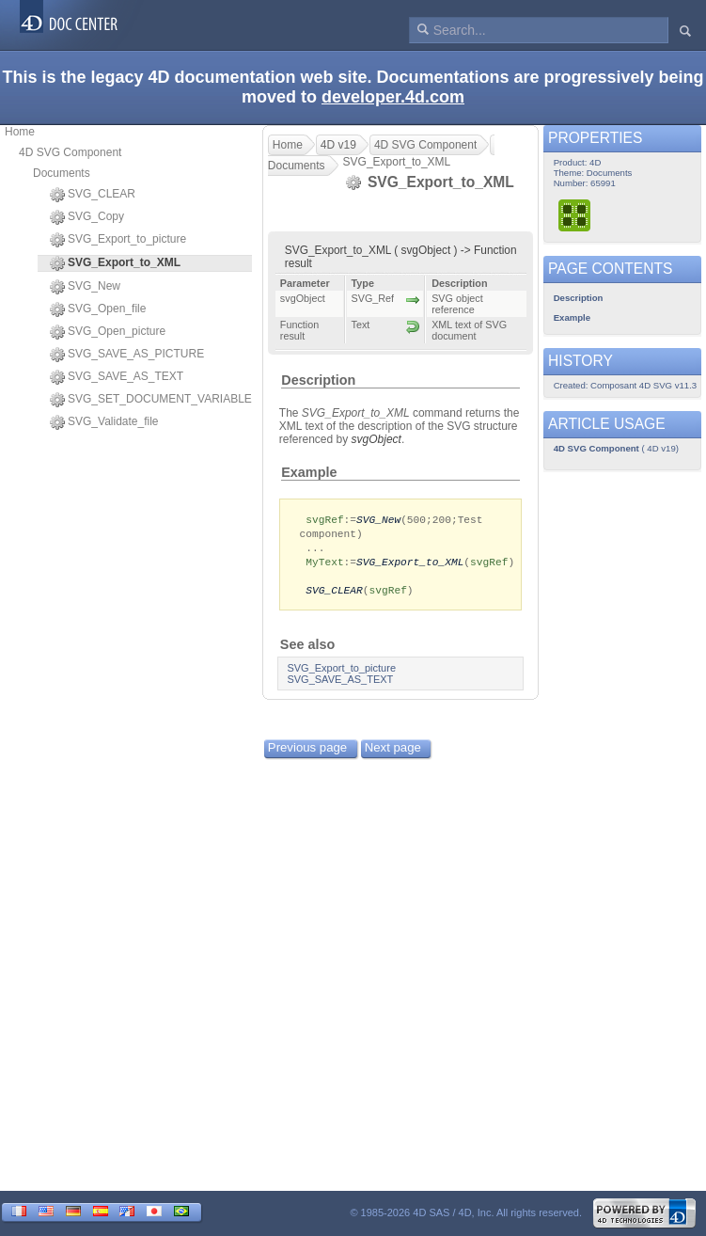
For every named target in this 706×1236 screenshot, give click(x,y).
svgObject (376, 439)
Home (20, 131)
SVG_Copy (87, 217)
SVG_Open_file (98, 309)
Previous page (307, 753)
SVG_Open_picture (107, 332)
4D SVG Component (70, 152)
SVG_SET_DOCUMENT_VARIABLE (151, 399)
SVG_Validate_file (104, 422)
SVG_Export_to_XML (409, 565)
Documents (61, 173)
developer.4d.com (393, 96)
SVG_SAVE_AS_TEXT (116, 377)
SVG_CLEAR (92, 194)
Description (318, 380)
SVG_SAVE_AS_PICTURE (127, 354)
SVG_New (85, 286)
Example (309, 472)
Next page (393, 753)
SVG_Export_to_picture (118, 239)
